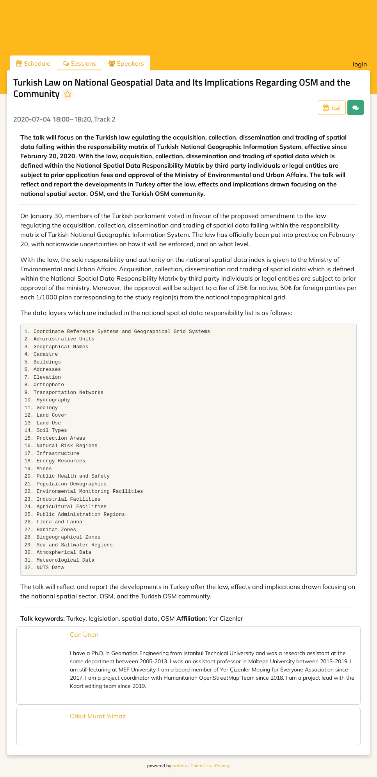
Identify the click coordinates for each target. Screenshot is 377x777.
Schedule (33, 63)
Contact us (201, 765)
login (360, 64)
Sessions (79, 63)
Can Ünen (84, 634)
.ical (332, 107)
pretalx (179, 765)
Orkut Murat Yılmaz (98, 716)
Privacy (222, 765)
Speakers (126, 63)
